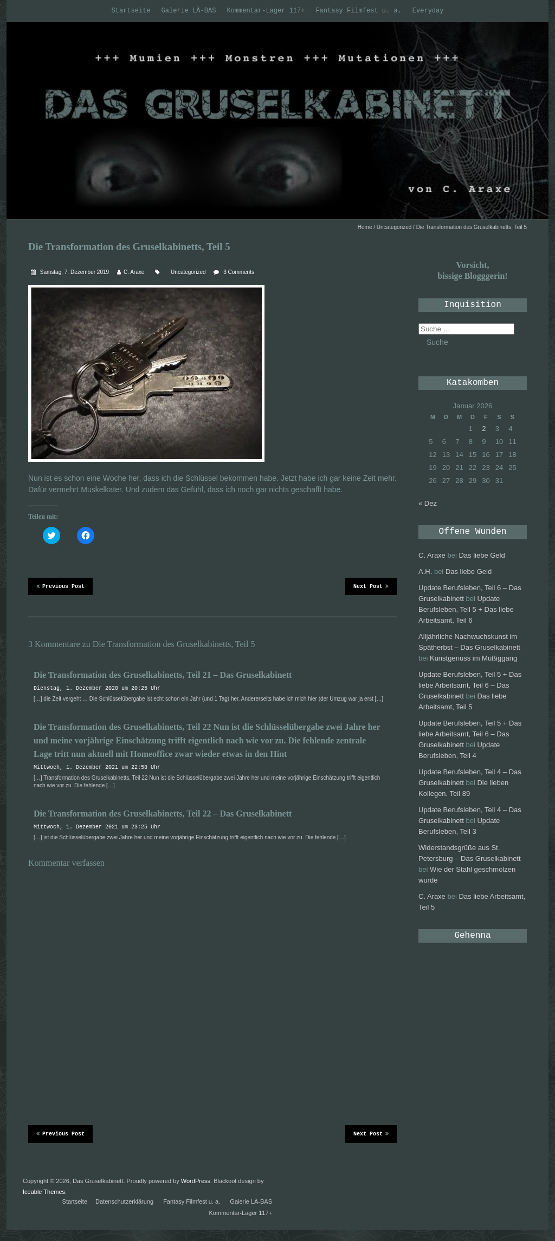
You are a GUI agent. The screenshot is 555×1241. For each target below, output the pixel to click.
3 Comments (238, 272)
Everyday (428, 11)
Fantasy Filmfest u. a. (358, 11)
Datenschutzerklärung (124, 1201)
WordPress (195, 1181)
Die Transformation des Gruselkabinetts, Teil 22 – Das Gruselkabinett (163, 813)
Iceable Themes (44, 1191)
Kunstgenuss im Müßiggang (473, 658)
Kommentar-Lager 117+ (266, 11)
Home (365, 227)
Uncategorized (394, 227)
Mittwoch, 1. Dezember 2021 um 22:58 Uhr (97, 767)
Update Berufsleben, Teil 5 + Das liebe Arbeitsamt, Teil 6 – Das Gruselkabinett (469, 685)
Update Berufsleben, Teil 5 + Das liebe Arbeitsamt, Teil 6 (466, 609)
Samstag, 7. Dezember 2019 (73, 272)
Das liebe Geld (482, 555)
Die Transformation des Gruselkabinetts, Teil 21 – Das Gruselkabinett (163, 675)
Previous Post (60, 585)
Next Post (371, 585)
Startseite (131, 11)
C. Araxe (134, 272)
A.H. (425, 571)
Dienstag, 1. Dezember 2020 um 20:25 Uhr (97, 688)
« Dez (427, 503)
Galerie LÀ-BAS (189, 11)
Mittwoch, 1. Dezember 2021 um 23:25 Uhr (97, 827)
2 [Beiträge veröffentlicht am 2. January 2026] (484, 428)
